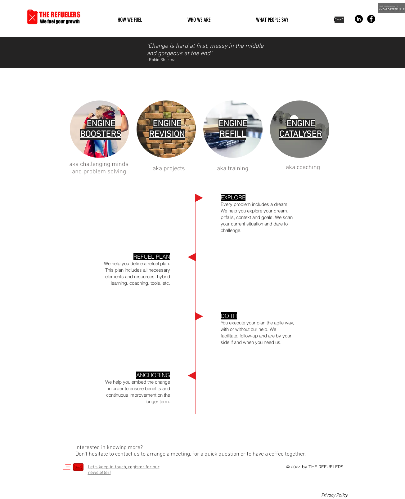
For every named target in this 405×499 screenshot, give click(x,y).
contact (124, 454)
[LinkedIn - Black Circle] (359, 19)
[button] (130, 20)
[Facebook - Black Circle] (371, 19)
